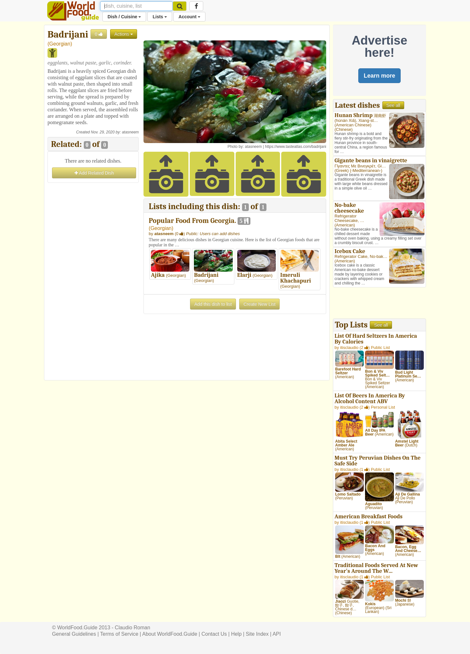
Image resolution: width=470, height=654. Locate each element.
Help (236, 634)
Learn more (379, 75)
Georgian (59, 44)
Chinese (343, 129)
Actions (123, 34)
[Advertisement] (93, 280)
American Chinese (353, 125)
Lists (159, 16)
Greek (341, 170)
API (277, 634)
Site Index (257, 634)
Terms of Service (119, 634)
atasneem (130, 132)
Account (189, 16)
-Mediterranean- (366, 170)
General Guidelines (74, 634)
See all (393, 105)
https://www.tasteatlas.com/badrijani (295, 146)
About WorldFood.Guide (169, 634)
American (344, 225)
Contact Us (214, 634)
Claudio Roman (132, 627)
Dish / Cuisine (124, 16)
